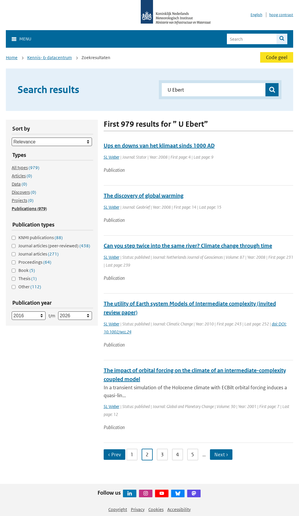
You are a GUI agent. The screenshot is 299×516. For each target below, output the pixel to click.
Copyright (117, 509)
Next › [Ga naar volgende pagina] (221, 454)
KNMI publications (40, 237)
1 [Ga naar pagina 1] (132, 454)
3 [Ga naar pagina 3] (162, 454)
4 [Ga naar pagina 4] (177, 454)
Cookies (156, 509)
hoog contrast (281, 14)
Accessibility (179, 509)
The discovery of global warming (143, 195)
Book (26, 270)
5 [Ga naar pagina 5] (192, 454)
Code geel (276, 57)
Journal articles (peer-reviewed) (54, 245)
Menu (25, 39)
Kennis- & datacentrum (49, 57)
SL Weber (111, 157)
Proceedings (34, 262)
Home (12, 57)
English (256, 14)
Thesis (27, 278)
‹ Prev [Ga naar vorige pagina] (114, 454)
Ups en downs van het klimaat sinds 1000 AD (159, 145)
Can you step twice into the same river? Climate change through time (188, 245)
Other (29, 286)
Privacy (138, 509)
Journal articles (38, 254)
